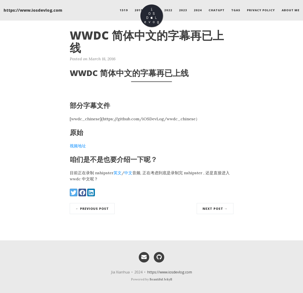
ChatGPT (217, 10)
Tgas (235, 10)
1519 (124, 10)
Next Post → (215, 208)
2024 (198, 10)
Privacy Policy (261, 10)
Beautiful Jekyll (161, 279)
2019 (139, 10)
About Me (290, 10)
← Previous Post (92, 208)
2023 (183, 10)
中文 (128, 172)
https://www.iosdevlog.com (33, 10)
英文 (117, 172)
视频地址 (78, 145)
